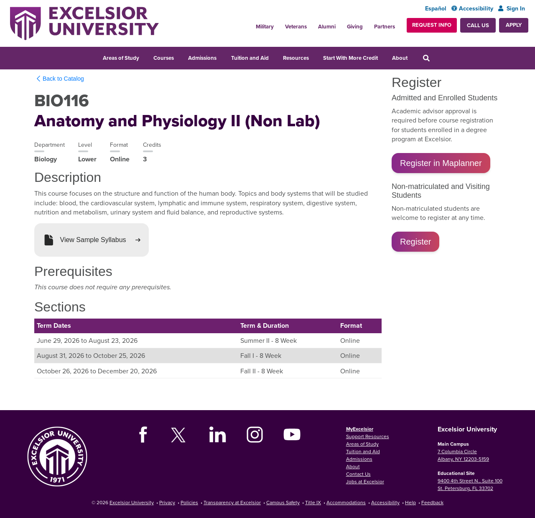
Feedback (432, 502)
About (400, 58)
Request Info (431, 25)
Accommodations (346, 502)
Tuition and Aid (250, 58)
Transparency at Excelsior (232, 502)
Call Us (478, 25)
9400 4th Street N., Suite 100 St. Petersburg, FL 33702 (470, 484)
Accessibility (472, 9)
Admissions (202, 58)
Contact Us (358, 473)
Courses (163, 58)
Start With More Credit (350, 58)
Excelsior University (132, 502)
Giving (355, 27)
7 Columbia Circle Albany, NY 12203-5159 (463, 455)
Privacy (167, 502)
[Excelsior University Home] (84, 23)
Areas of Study (121, 58)
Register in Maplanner (441, 163)
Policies (189, 502)
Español (435, 9)
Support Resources (367, 436)
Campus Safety (283, 502)
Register (415, 241)
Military (265, 27)
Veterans (296, 27)
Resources (296, 58)
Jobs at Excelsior (365, 481)
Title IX (313, 502)
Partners (384, 27)
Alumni (327, 27)
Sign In (511, 9)
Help (410, 502)
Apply (514, 25)
